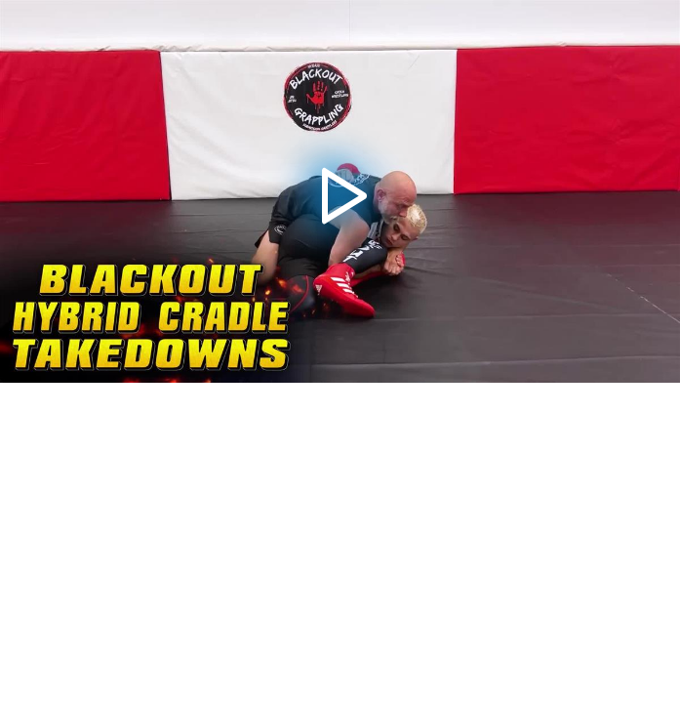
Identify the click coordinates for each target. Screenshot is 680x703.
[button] (340, 192)
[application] (340, 191)
